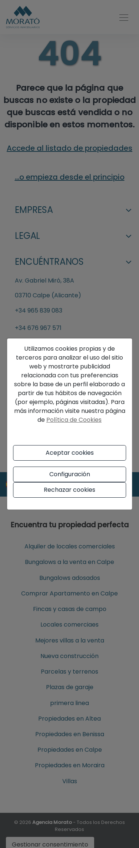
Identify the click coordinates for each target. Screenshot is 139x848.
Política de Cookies (74, 419)
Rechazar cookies (69, 489)
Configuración (69, 474)
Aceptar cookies (70, 452)
